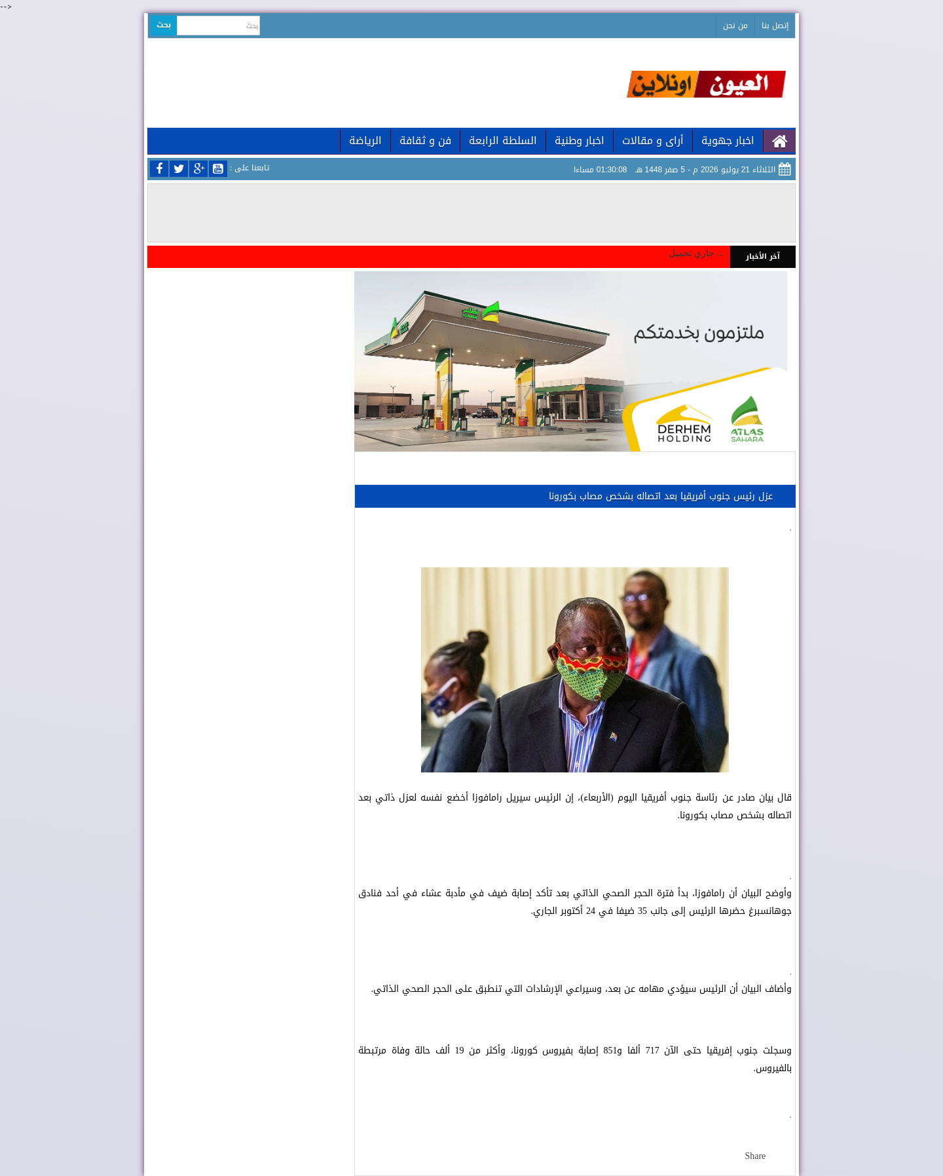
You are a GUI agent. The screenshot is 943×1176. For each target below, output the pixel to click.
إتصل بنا (775, 25)
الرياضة (365, 140)
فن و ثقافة (425, 140)
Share (755, 1156)
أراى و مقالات (653, 140)
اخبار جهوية (727, 140)
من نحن (735, 25)
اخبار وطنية (579, 140)
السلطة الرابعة (503, 140)
